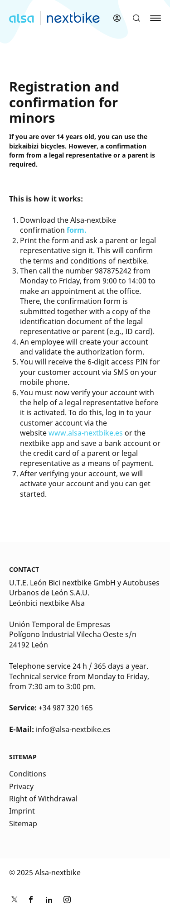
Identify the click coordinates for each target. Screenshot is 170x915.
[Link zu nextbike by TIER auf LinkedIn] (49, 901)
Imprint (22, 811)
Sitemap (23, 824)
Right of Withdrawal (43, 799)
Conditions (27, 774)
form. (77, 230)
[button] (136, 18)
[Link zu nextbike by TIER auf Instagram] (67, 901)
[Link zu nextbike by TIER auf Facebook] (30, 901)
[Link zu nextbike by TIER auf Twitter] (12, 901)
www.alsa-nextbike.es (86, 433)
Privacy (21, 786)
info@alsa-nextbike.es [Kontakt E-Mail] (73, 729)
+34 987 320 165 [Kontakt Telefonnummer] (66, 708)
